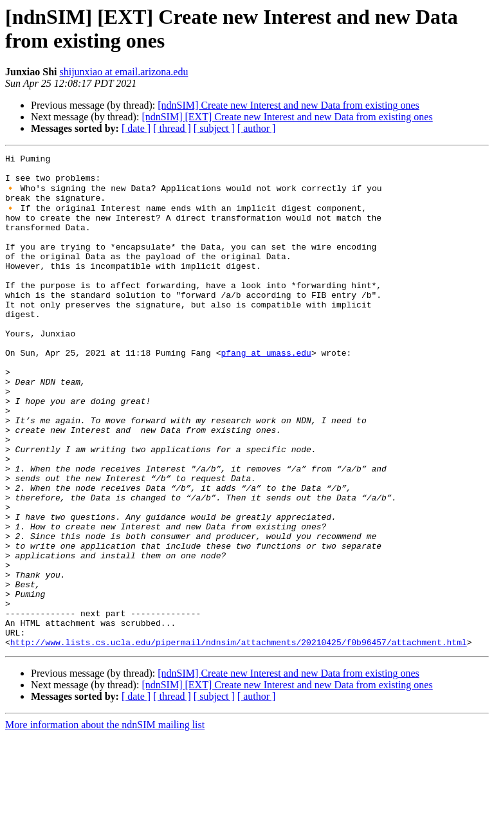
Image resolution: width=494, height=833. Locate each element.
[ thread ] (172, 128)
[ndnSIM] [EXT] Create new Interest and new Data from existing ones (287, 116)
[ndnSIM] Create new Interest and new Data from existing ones (288, 105)
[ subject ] (214, 128)
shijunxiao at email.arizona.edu (123, 71)
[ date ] (136, 128)
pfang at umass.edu (266, 392)
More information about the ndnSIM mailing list (105, 821)
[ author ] (256, 128)
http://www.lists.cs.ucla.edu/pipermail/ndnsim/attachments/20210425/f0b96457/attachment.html (238, 739)
